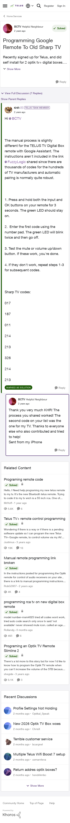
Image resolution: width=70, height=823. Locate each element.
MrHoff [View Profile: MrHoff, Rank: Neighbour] (8, 502)
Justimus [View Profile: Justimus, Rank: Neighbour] (9, 542)
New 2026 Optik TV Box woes (37, 724)
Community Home (13, 803)
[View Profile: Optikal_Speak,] (7, 710)
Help (52, 803)
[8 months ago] (24, 630)
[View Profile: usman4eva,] (7, 756)
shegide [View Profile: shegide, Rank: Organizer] (8, 674)
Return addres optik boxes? (35, 769)
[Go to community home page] (17, 6)
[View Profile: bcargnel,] (7, 741)
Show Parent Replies (13, 99)
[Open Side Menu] (5, 6)
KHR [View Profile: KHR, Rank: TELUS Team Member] (16, 107)
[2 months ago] (21, 714)
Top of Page (37, 803)
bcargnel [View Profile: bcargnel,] (37, 744)
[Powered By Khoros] (35, 814)
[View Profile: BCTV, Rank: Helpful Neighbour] (7, 28)
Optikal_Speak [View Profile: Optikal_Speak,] (40, 713)
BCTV (16, 118)
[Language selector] (29, 6)
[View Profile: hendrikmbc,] (7, 772)
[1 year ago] (20, 503)
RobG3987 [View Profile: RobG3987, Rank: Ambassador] (10, 586)
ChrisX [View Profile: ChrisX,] (36, 729)
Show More (12, 69)
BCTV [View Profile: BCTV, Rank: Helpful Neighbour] (17, 26)
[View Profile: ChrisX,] (7, 726)
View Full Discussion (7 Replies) (21, 93)
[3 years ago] (22, 542)
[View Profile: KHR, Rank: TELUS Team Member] (8, 109)
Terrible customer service (32, 739)
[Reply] (61, 81)
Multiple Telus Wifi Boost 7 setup (39, 754)
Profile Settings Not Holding (35, 708)
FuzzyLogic (17, 162)
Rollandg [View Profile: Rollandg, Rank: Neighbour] (9, 630)
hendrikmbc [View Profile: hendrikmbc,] (39, 774)
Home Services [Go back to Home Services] (12, 16)
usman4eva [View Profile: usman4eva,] (39, 759)
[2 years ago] (25, 586)
